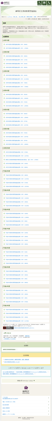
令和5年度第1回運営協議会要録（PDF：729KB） (17, 82)
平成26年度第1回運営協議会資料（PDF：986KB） (17, 263)
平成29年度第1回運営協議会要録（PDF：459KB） (17, 201)
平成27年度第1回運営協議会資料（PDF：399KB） (17, 244)
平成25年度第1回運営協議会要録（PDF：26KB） (17, 278)
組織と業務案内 (6, 408)
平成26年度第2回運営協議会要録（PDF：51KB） (17, 252)
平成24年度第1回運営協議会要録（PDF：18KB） (17, 298)
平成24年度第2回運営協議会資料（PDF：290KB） (17, 294)
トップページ (9, 16)
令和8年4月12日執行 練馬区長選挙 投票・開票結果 (16, 359)
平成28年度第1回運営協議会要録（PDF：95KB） (17, 221)
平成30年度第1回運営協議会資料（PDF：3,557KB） (17, 186)
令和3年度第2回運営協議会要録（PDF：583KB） (17, 113)
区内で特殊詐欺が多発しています (12, 361)
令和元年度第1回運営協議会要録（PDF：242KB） (17, 163)
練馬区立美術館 (29, 16)
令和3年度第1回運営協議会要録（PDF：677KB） (17, 121)
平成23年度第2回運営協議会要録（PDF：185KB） (17, 309)
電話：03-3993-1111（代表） (9, 401)
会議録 (35, 16)
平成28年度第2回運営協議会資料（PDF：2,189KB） (17, 217)
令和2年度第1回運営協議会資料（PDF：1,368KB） (17, 144)
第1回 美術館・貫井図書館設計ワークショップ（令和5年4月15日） (31, 371)
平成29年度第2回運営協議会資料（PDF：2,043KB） (17, 198)
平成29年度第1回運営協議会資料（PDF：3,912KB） (17, 205)
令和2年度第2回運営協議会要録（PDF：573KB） (17, 132)
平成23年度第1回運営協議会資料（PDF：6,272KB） (17, 321)
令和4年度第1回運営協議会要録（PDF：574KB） (17, 102)
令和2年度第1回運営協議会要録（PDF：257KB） (17, 140)
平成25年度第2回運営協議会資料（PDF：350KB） (17, 275)
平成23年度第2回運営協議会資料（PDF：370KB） (17, 313)
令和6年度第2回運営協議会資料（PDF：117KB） (17, 59)
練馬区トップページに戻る (9, 414)
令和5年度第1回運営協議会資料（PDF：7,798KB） (17, 86)
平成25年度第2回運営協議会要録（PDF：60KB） (17, 271)
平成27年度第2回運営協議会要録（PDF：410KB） (17, 232)
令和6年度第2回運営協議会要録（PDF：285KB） (17, 56)
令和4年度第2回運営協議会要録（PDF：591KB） (17, 94)
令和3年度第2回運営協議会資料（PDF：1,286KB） (17, 117)
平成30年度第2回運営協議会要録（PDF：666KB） (17, 175)
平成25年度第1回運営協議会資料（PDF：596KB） (17, 282)
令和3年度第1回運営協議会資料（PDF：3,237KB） (17, 125)
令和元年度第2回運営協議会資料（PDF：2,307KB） (17, 155)
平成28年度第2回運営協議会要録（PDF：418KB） (17, 213)
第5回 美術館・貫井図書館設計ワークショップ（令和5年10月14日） (18, 373)
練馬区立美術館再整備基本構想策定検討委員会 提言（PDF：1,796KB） (22, 159)
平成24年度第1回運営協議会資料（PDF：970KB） (17, 301)
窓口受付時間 (6, 404)
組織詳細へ (27, 335)
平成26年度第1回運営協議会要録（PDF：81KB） (17, 259)
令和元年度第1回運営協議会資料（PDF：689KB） (17, 167)
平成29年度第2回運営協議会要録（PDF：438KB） (17, 194)
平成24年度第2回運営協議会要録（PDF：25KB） (17, 290)
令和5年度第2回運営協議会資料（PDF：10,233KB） (17, 79)
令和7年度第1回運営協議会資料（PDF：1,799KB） (17, 48)
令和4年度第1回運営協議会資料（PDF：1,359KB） (17, 105)
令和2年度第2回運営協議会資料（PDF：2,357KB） (17, 136)
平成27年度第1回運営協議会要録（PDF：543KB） (17, 240)
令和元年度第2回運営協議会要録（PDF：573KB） (17, 152)
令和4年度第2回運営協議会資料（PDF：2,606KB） (17, 98)
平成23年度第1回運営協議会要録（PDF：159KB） (17, 317)
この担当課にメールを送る (9, 338)
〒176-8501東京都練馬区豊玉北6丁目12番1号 (10, 398)
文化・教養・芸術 (22, 16)
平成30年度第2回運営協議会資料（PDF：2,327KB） (17, 178)
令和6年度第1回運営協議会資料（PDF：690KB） (17, 67)
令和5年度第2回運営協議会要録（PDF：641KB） (17, 75)
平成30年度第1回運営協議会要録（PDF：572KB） (17, 182)
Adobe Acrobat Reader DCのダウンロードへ (18, 327)
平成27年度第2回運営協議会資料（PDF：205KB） (17, 236)
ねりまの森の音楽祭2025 (8, 371)
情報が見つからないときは (25, 380)
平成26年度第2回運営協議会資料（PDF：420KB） (17, 255)
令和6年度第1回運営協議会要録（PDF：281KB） (17, 63)
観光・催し (15, 16)
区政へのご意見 (6, 411)
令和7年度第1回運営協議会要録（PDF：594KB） (17, 44)
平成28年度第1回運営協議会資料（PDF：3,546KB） (17, 224)
